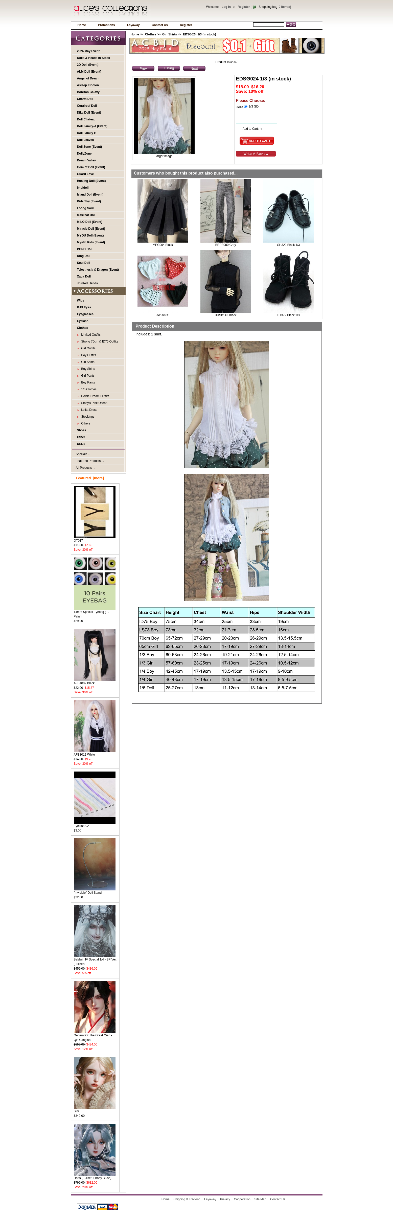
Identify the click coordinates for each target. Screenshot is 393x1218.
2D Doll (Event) (88, 65)
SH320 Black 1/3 (288, 245)
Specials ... (83, 454)
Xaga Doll (84, 276)
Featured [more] (90, 478)
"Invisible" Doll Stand (94, 891)
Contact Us (160, 25)
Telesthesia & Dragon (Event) (98, 269)
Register (244, 7)
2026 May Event (88, 51)
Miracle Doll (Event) (91, 228)
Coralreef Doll (87, 106)
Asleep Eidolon (88, 85)
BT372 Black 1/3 (289, 315)
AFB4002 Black (94, 681)
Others (85, 423)
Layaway (133, 25)
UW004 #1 (163, 315)
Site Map (260, 1199)
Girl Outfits (88, 348)
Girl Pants (87, 375)
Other (81, 437)
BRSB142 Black (225, 315)
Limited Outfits (90, 334)
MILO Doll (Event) (89, 222)
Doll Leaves (85, 140)
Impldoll (83, 187)
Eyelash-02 (94, 824)
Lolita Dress (88, 410)
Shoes (81, 430)
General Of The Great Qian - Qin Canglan (94, 1036)
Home (82, 25)
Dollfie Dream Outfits (94, 396)
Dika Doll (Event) (89, 112)
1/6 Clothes (88, 389)
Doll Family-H (87, 133)
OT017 (94, 539)
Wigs (80, 300)
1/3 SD (253, 106)
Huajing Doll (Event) (91, 181)
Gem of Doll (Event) (91, 167)
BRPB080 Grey (225, 245)
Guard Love (85, 174)
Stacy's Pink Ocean (93, 403)
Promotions (106, 25)
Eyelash (82, 321)
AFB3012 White (94, 753)
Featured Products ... (90, 461)
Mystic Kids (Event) (91, 242)
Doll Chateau (86, 119)
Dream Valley (86, 160)
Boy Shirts (87, 369)
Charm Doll (85, 99)
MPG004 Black (163, 245)
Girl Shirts (169, 34)
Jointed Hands (87, 283)
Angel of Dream (88, 78)
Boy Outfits (88, 355)
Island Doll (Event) (90, 194)
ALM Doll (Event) (89, 71)
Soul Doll (83, 263)
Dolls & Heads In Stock (93, 58)
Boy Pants (87, 382)
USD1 (81, 444)
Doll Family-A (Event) (92, 126)
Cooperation (242, 1199)
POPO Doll (85, 249)
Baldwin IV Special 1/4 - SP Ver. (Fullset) (95, 960)
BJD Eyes (84, 307)
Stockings (87, 416)
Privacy (225, 1199)
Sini (94, 1109)
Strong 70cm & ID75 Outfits (99, 341)
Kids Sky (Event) (89, 201)
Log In (226, 7)
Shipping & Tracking (186, 1199)
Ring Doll (83, 256)
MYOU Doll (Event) (90, 235)
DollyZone (84, 153)
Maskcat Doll (86, 215)
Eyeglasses (85, 314)
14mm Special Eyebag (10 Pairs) (94, 612)
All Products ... (85, 467)
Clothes (150, 34)
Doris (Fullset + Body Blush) (94, 1176)
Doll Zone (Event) (89, 146)
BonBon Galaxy (88, 92)
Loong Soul (85, 208)
